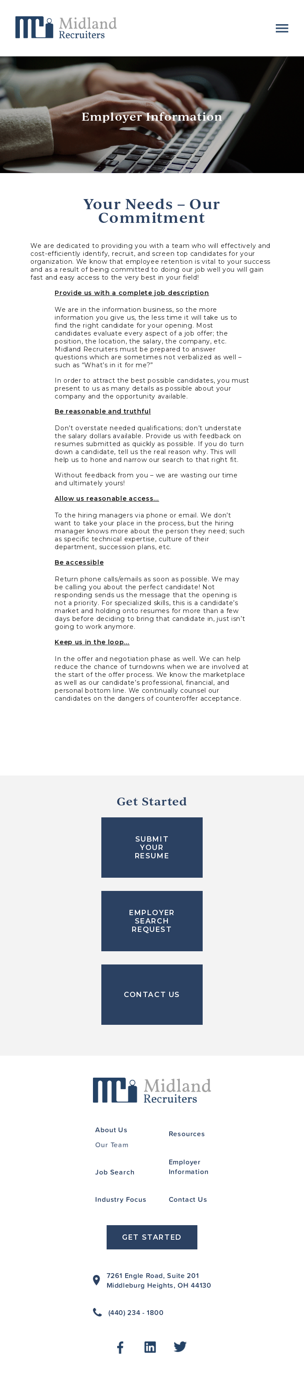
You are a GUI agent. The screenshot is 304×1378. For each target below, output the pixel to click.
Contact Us (188, 1199)
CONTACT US (152, 994)
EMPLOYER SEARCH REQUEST (152, 921)
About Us (111, 1129)
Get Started (152, 1237)
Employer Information (189, 1166)
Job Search (114, 1172)
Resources (187, 1133)
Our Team (111, 1144)
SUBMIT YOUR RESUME (152, 847)
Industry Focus (120, 1199)
